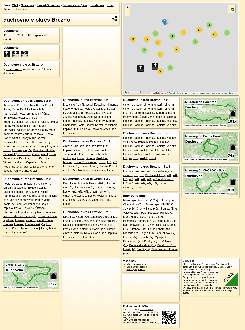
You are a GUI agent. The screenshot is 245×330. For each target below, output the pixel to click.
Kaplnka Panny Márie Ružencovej (23, 134)
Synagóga (9, 105)
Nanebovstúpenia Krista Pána (95, 170)
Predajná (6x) (152, 241)
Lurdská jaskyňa (22, 150)
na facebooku (146, 309)
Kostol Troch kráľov (85, 162)
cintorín (30, 220)
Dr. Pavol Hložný (155, 175)
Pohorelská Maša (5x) (142, 245)
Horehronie (97, 5)
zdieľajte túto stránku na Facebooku (140, 312)
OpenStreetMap (175, 93)
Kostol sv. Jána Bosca (30, 105)
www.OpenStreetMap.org (223, 264)
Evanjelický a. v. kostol (17, 142)
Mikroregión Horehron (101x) (140, 200)
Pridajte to (188, 290)
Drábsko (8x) (131, 233)
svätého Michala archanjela (19, 216)
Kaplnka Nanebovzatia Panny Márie (85, 224)
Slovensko (27, 5)
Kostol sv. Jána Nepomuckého (21, 204)
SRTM (215, 287)
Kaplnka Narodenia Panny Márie (36, 129)
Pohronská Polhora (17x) (138, 220)
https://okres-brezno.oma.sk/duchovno (221, 93)
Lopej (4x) (129, 249)
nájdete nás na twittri (136, 264)
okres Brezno (14, 69)
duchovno (21, 9)
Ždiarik (144, 116)
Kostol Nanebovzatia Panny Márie (29, 199)
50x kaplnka (35, 35)
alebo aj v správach (136, 269)
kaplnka (8, 208)
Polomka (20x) (150, 212)
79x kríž (22, 35)
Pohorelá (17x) (156, 216)
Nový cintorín (92, 233)
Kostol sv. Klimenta (105, 104)
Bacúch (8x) (146, 237)
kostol (41, 138)
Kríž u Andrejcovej (164, 171)
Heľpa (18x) (138, 216)
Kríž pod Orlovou (163, 179)
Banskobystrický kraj (75, 5)
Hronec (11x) (138, 229)
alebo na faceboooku (137, 267)
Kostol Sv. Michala (106, 125)
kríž (5, 199)
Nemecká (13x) (159, 224)
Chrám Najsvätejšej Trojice (19, 187)
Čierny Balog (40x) (148, 208)
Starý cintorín (42, 183)
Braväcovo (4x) (166, 245)
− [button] (127, 13)
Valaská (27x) (131, 212)
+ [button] (127, 8)
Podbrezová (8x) (165, 233)
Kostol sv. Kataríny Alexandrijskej (83, 216)
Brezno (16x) (162, 220)
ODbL (220, 267)
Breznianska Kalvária (16, 158)
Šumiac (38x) (169, 208)
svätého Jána (45, 220)
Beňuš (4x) (143, 249)
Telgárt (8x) (147, 233)
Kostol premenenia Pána (33, 113)
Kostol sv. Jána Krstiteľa (17, 183)
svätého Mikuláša (73, 154)
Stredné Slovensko (48, 5)
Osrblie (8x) (130, 237)
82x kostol (9, 35)
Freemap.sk (193, 93)
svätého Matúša (73, 108)
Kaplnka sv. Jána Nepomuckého (92, 116)
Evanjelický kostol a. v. (17, 117)
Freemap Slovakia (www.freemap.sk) (200, 272)
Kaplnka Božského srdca (95, 129)
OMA (15, 5)
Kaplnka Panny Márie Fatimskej (37, 212)
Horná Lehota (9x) (159, 229)
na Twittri (127, 315)
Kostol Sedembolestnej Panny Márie (34, 228)
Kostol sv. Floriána (44, 150)
